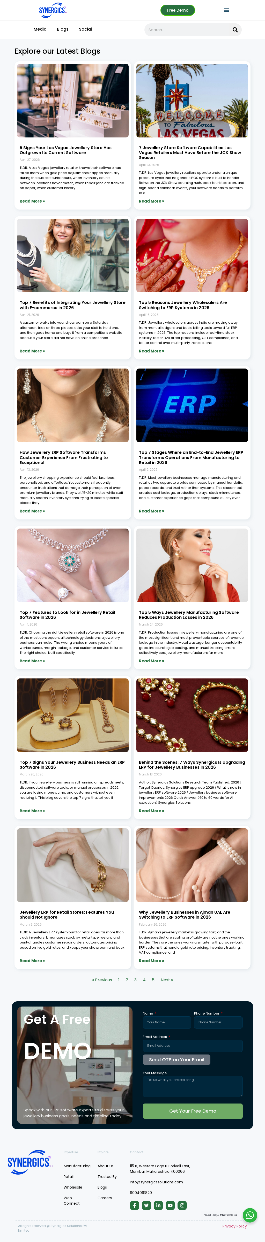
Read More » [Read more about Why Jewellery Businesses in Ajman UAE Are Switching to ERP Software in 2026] (151, 960)
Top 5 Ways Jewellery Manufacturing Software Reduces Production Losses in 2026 (189, 614)
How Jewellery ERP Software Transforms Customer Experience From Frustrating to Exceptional (64, 457)
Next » (167, 980)
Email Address (155, 1037)
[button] (226, 10)
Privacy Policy (235, 1226)
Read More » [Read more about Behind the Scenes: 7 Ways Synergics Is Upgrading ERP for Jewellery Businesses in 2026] (151, 811)
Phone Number (207, 1014)
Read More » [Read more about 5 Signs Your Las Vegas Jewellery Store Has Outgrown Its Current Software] (32, 201)
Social (85, 29)
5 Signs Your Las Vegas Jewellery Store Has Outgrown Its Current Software (66, 150)
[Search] (235, 29)
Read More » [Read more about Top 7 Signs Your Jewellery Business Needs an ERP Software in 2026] (32, 811)
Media (40, 29)
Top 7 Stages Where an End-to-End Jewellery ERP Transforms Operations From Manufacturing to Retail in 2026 (191, 457)
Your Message (155, 1073)
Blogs (63, 29)
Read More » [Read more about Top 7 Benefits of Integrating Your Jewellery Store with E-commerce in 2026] (32, 351)
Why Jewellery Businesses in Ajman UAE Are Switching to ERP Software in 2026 (184, 914)
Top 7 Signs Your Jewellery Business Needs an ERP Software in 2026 (72, 764)
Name (148, 1014)
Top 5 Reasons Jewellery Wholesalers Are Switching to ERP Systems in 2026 (183, 305)
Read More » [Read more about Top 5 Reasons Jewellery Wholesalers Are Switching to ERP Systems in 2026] (151, 351)
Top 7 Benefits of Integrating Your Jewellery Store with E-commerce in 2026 (73, 305)
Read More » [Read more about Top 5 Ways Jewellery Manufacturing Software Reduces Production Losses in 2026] (151, 661)
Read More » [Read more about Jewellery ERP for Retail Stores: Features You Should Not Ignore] (32, 960)
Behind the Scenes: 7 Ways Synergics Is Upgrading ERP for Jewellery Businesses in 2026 (192, 764)
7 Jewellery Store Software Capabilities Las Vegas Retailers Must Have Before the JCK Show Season (190, 153)
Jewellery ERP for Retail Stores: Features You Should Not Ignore (67, 914)
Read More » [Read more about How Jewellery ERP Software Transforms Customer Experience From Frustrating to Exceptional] (32, 511)
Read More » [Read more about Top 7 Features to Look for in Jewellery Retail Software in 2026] (32, 661)
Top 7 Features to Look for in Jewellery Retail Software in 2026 (67, 614)
